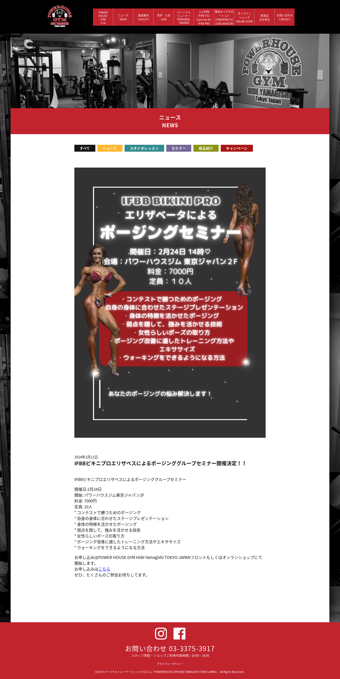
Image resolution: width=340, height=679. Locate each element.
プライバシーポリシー (170, 664)
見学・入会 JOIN (163, 17)
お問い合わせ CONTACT (285, 17)
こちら (104, 569)
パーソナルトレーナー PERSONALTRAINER (183, 17)
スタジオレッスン (144, 148)
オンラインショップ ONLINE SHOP (244, 17)
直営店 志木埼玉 (264, 17)
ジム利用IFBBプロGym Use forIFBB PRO (204, 17)
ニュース (110, 148)
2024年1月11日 (86, 456)
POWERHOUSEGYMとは (103, 17)
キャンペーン (237, 148)
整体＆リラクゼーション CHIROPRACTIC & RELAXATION (224, 17)
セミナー (179, 148)
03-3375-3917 (192, 648)
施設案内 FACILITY (143, 17)
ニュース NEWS (123, 17)
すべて (85, 148)
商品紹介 (206, 148)
